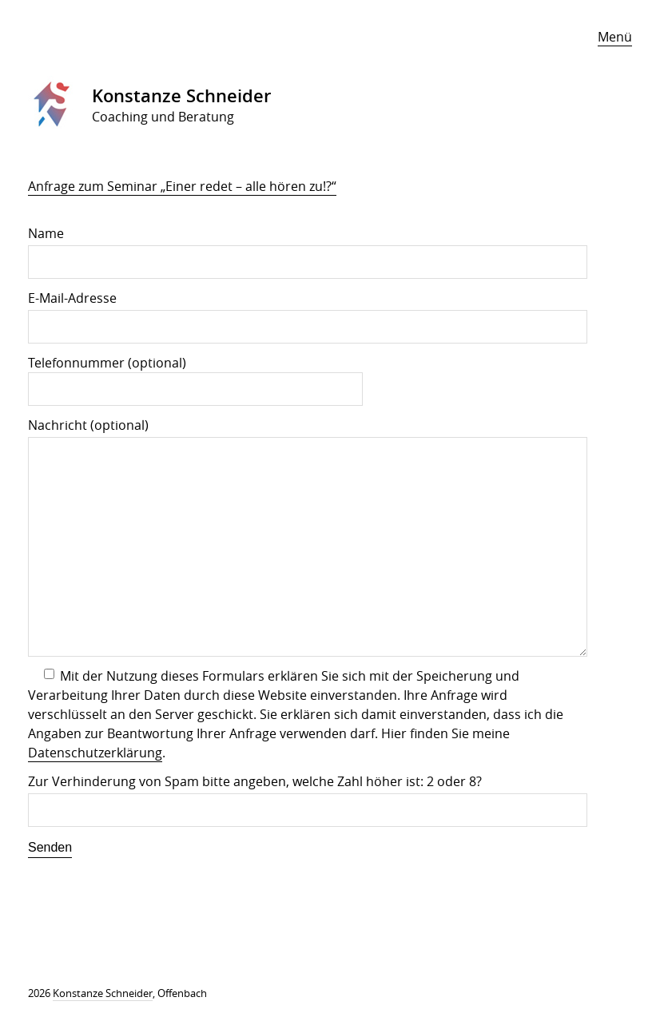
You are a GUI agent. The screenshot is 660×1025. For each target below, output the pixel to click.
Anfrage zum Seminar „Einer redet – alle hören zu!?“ (182, 186)
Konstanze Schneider (103, 993)
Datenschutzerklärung (95, 752)
